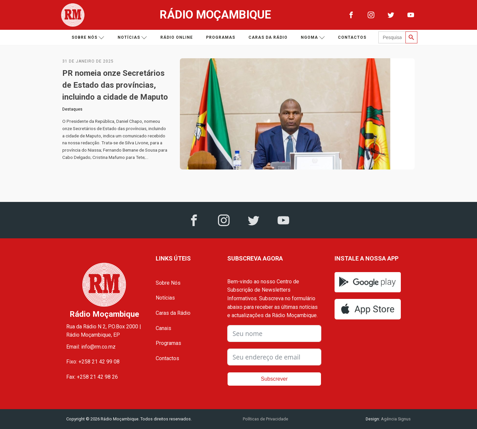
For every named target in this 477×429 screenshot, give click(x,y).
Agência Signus (395, 418)
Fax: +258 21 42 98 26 (92, 377)
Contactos (352, 37)
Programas (220, 37)
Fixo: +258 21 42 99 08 (93, 361)
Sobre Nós (168, 283)
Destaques (72, 109)
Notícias (132, 37)
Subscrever (274, 379)
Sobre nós (88, 37)
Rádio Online (176, 37)
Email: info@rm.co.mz (91, 347)
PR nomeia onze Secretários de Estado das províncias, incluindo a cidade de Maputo (115, 85)
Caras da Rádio (268, 37)
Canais (163, 328)
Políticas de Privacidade (265, 418)
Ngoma (313, 37)
